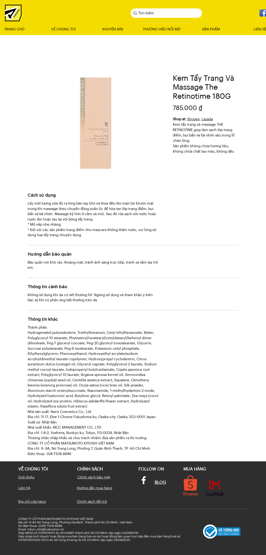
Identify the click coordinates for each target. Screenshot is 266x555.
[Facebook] (143, 480)
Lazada (207, 119)
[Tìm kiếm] (165, 13)
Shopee (193, 119)
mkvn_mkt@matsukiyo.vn (45, 529)
